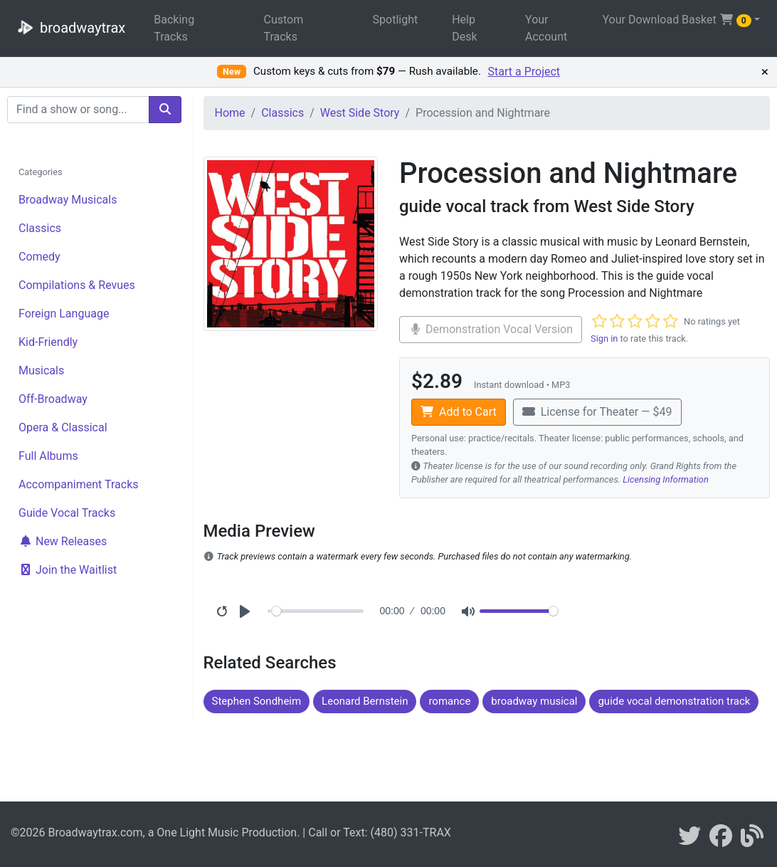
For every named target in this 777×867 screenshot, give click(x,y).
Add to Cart (459, 412)
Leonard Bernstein (365, 701)
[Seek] (318, 611)
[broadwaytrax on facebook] (721, 840)
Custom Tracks (283, 28)
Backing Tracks (174, 28)
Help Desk (464, 28)
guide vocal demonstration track (674, 701)
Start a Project (524, 71)
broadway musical (534, 701)
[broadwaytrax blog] (752, 840)
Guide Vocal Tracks (66, 513)
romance (449, 701)
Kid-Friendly (48, 342)
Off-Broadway (53, 399)
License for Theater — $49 (597, 412)
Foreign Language (63, 313)
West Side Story (360, 113)
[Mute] (468, 611)
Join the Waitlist (67, 570)
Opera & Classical (62, 427)
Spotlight (395, 19)
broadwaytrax (68, 27)
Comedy (39, 256)
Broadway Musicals (67, 199)
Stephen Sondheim (257, 701)
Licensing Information (666, 479)
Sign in (604, 338)
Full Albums (48, 456)
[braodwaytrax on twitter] (689, 840)
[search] (165, 109)
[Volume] (519, 611)
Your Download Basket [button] (676, 20)
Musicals (41, 370)
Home (230, 113)
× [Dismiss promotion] (764, 72)
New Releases (62, 541)
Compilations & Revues (76, 285)
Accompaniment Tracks (78, 484)
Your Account (546, 28)
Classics (39, 228)
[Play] (244, 611)
